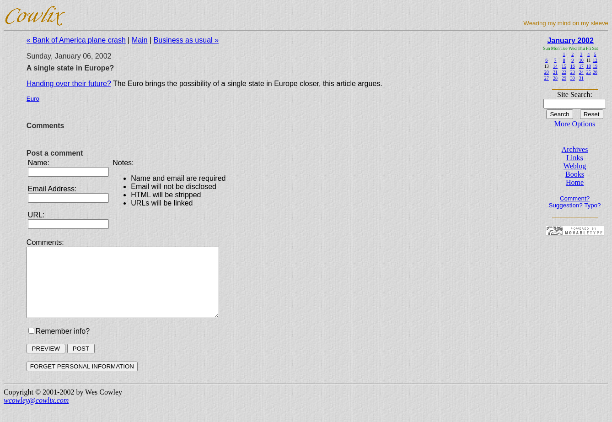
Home (575, 182)
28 (555, 78)
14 (555, 66)
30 (572, 78)
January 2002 (570, 40)
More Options (574, 124)
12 (595, 60)
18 (588, 66)
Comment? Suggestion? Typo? (575, 202)
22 (564, 72)
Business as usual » (186, 40)
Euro (33, 98)
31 (581, 78)
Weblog (575, 166)
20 (546, 72)
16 (572, 66)
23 (572, 72)
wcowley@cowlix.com (36, 414)
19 (595, 66)
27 (546, 78)
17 (581, 66)
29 (564, 78)
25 (588, 72)
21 (555, 72)
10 (581, 60)
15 (564, 66)
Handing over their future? (69, 83)
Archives (575, 149)
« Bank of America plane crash (76, 40)
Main (140, 40)
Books (574, 174)
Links (574, 158)
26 (595, 72)
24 (581, 72)
